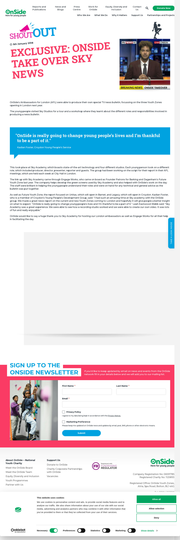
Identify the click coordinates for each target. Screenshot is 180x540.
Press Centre (77, 8)
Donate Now (163, 8)
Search (146, 8)
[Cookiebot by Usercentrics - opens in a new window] (18, 534)
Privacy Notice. (114, 416)
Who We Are (83, 15)
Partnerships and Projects (160, 15)
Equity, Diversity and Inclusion (116, 8)
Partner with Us (14, 485)
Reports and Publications (40, 8)
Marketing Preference (78, 422)
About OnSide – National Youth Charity (20, 462)
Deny (156, 521)
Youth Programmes (17, 481)
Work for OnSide (93, 8)
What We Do (100, 15)
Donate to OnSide (57, 465)
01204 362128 (166, 492)
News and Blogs (60, 8)
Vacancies (52, 476)
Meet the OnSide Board (19, 468)
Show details (147, 534)
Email (65, 399)
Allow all (156, 503)
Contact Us (136, 8)
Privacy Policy (73, 412)
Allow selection (156, 512)
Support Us (137, 15)
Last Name (122, 386)
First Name (68, 386)
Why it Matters (119, 15)
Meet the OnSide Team (19, 472)
